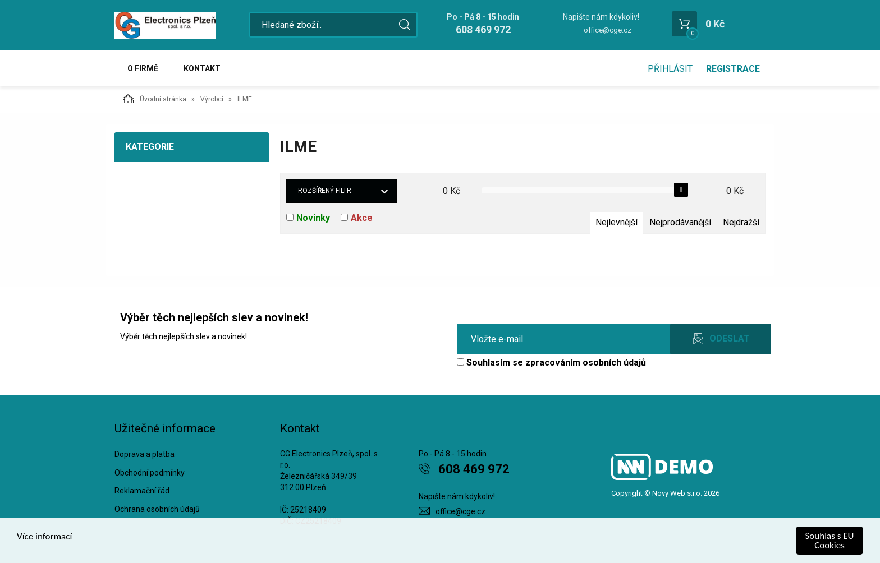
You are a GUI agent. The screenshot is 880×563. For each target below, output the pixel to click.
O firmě (142, 68)
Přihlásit (670, 68)
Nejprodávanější (680, 222)
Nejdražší (741, 222)
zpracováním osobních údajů (585, 362)
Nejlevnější (616, 222)
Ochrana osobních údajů (157, 509)
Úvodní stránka (154, 98)
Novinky (313, 218)
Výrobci (211, 99)
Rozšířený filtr (324, 191)
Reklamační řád (141, 490)
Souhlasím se (551, 362)
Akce (362, 218)
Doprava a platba (144, 454)
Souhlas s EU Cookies (829, 540)
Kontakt (202, 68)
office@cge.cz (607, 30)
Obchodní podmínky (149, 472)
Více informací (44, 536)
